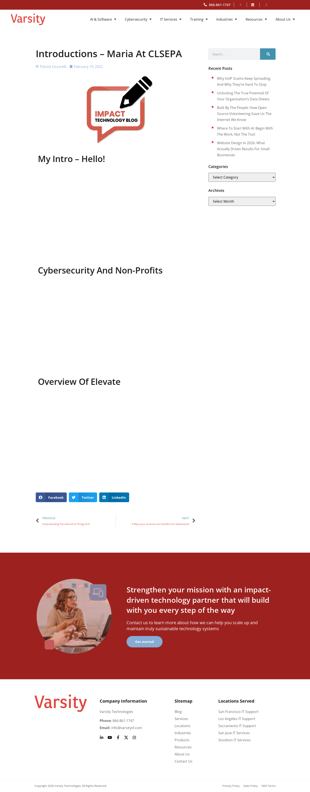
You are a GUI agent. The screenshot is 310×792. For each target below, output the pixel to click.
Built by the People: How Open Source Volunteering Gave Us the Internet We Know (244, 113)
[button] (51, 497)
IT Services (170, 19)
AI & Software (103, 19)
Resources (256, 19)
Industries (226, 19)
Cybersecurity (138, 19)
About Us (285, 19)
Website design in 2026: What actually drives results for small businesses (243, 149)
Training (199, 19)
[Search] (268, 54)
